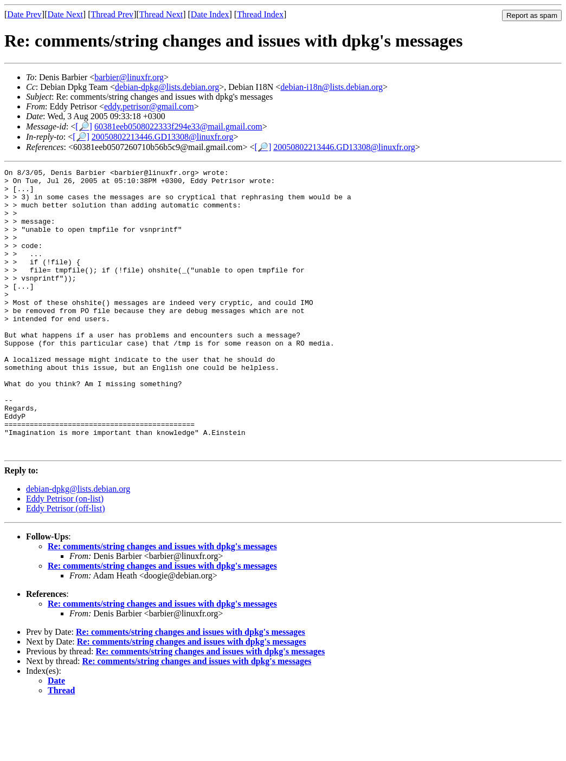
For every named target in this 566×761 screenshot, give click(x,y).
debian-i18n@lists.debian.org (331, 87)
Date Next (65, 14)
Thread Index (260, 14)
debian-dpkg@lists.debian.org (167, 87)
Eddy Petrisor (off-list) (65, 565)
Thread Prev (112, 14)
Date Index (210, 14)
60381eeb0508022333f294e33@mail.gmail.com (178, 126)
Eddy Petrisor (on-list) (65, 555)
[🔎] (83, 126)
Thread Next (161, 14)
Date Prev (24, 14)
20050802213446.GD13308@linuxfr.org (163, 136)
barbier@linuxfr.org (129, 77)
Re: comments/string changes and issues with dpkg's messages (162, 603)
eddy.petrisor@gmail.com (149, 106)
